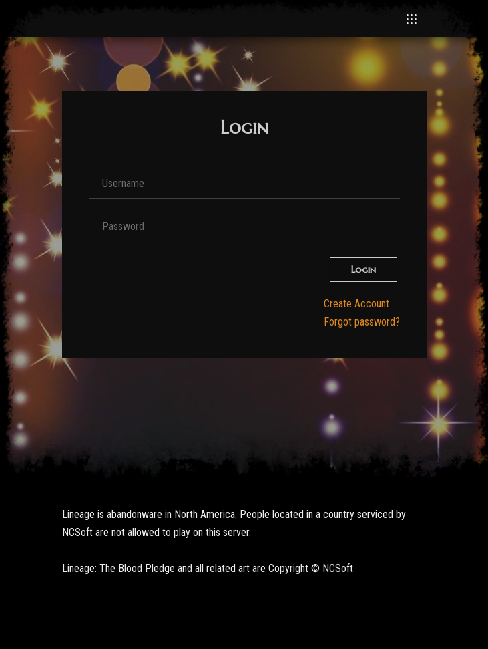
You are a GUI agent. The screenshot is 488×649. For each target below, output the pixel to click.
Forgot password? (362, 321)
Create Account (356, 303)
